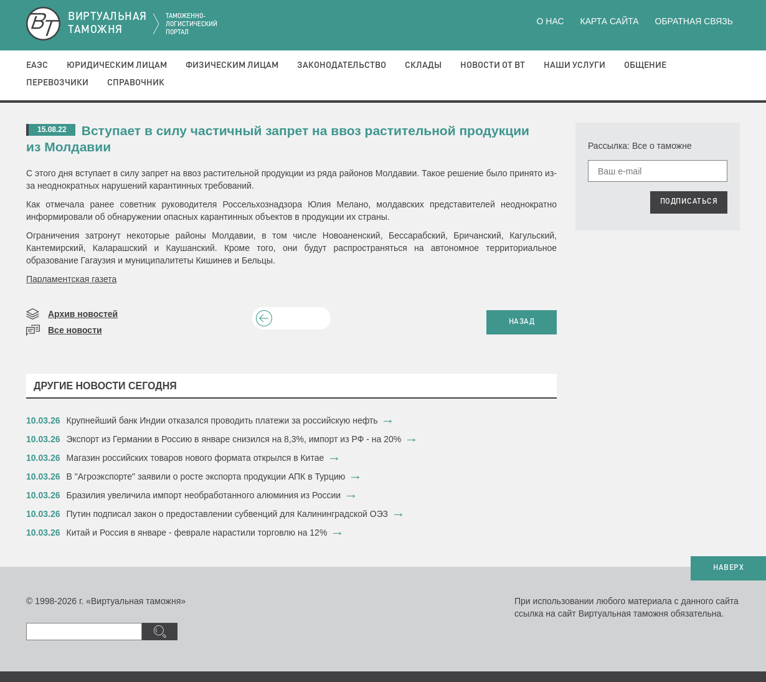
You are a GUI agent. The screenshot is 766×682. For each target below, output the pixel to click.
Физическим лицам (232, 65)
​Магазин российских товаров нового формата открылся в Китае (195, 458)
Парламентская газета (71, 279)
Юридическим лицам (117, 65)
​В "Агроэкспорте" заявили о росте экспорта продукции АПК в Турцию (206, 476)
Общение (645, 65)
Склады (423, 65)
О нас (550, 21)
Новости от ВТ (492, 65)
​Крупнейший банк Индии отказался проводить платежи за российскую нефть (222, 420)
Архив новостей (83, 314)
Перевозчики (57, 82)
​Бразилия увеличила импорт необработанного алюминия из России (204, 495)
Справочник (135, 82)
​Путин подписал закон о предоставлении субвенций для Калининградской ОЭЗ (228, 514)
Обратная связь (694, 21)
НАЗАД (522, 322)
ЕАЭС (37, 65)
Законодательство (341, 65)
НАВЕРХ (728, 568)
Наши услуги (574, 65)
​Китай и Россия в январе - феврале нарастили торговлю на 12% (197, 533)
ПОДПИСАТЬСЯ (689, 202)
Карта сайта (609, 21)
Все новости (75, 330)
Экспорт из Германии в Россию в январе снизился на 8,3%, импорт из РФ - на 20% (234, 439)
